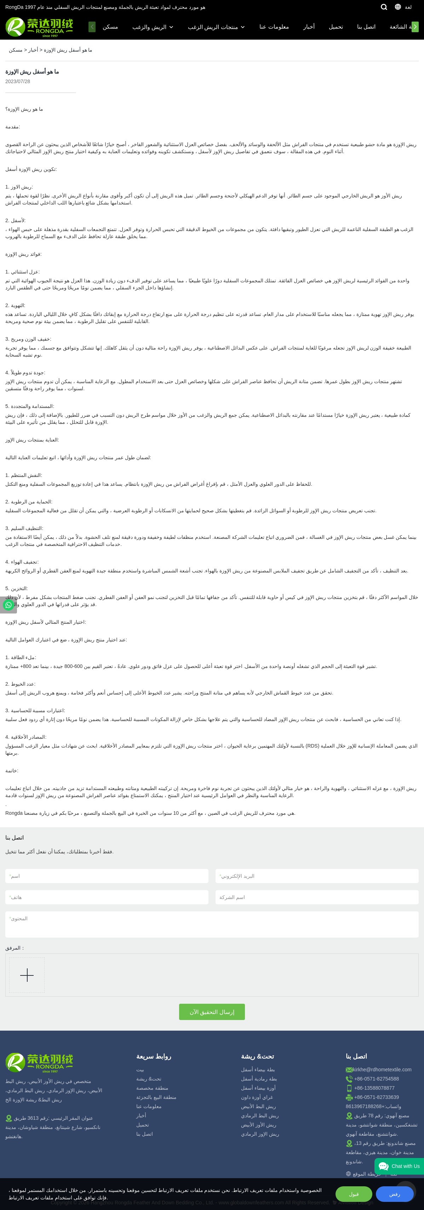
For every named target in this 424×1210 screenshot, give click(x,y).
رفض (394, 1194)
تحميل (336, 27)
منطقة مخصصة (152, 1088)
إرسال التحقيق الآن (212, 1012)
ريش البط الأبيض (258, 1106)
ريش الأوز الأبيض (258, 1125)
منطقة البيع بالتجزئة (156, 1097)
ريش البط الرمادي (260, 1115)
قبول (354, 1194)
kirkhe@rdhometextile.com (382, 1069)
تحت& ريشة (148, 1079)
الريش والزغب (149, 27)
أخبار (309, 27)
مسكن (110, 27)
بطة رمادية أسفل (259, 1079)
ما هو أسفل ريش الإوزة (68, 50)
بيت (140, 1069)
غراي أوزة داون (257, 1097)
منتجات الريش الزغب (213, 27)
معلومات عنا (274, 27)
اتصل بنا (366, 27)
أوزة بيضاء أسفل (258, 1088)
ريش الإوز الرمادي (260, 1134)
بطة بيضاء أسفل (258, 1069)
